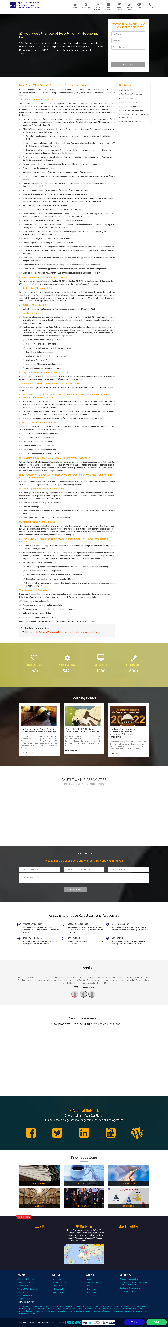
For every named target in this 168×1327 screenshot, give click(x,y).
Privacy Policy (23, 1286)
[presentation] (128, 55)
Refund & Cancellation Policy (28, 1289)
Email (134, 1322)
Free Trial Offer (92, 1282)
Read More (27, 753)
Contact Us (57, 1279)
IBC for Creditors (126, 98)
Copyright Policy (24, 1299)
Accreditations (92, 1292)
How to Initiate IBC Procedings (131, 110)
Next (149, 978)
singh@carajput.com (132, 1288)
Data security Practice (26, 1279)
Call (156, 1322)
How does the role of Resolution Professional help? (134, 116)
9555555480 (130, 1291)
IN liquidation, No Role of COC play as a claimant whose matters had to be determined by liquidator (65, 632)
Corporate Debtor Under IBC (130, 106)
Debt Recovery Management (130, 94)
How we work (91, 1289)
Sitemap (61, 1322)
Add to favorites (59, 1292)
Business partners (59, 1282)
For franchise (57, 1286)
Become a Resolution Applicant (131, 121)
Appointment (91, 1279)
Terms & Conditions (25, 1282)
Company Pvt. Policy (25, 1295)
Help (88, 1286)
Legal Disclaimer (24, 1292)
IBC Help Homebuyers (128, 102)
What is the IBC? (126, 90)
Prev (19, 978)
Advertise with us (59, 1289)
